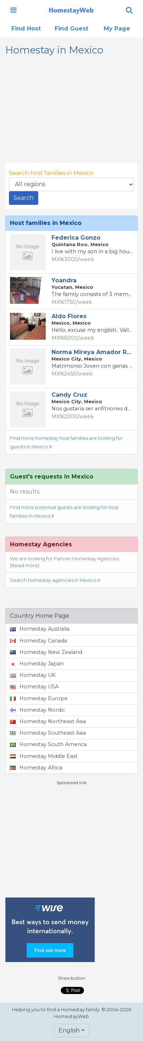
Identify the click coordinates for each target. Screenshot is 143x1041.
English (69, 1030)
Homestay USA (34, 686)
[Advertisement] (71, 841)
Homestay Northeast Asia (48, 721)
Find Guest (71, 28)
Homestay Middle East (44, 756)
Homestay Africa (36, 767)
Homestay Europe (39, 698)
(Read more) (24, 565)
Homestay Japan (37, 663)
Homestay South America (48, 744)
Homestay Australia (39, 629)
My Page (117, 28)
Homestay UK (32, 675)
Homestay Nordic (37, 710)
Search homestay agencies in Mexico (55, 580)
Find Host (26, 28)
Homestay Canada (38, 640)
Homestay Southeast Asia (48, 733)
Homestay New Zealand (46, 652)
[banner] (71, 10)
